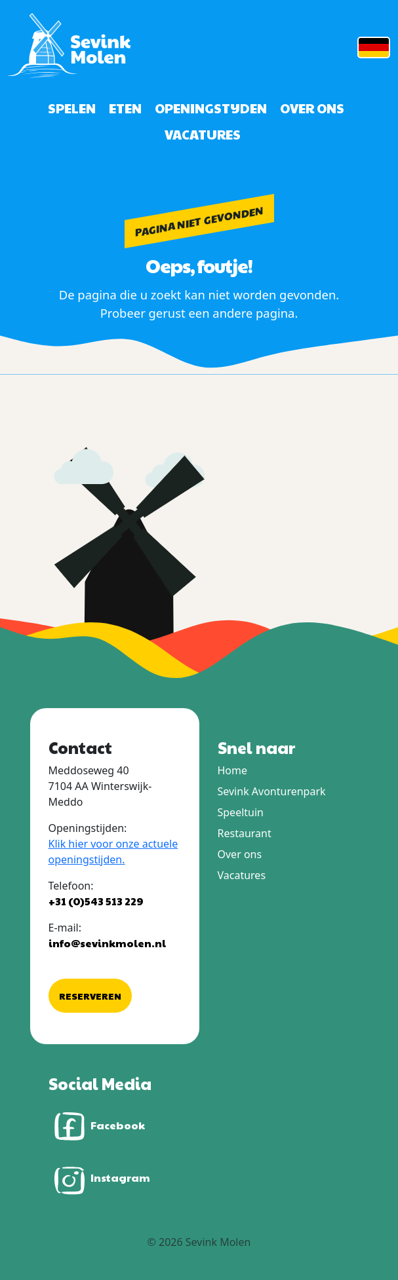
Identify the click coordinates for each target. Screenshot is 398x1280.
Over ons (312, 108)
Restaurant (244, 833)
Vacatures (203, 134)
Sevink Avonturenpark (272, 791)
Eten (125, 108)
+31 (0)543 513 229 (96, 901)
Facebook (97, 1126)
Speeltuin (241, 812)
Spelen (72, 108)
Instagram (99, 1179)
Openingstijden (211, 108)
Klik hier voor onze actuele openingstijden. (113, 852)
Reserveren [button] (90, 995)
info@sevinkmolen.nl (107, 943)
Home (233, 770)
